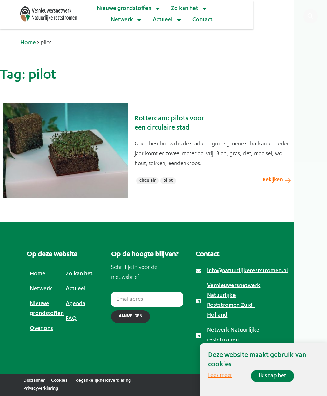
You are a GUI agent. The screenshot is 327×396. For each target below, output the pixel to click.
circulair (147, 180)
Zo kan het (189, 8)
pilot (168, 180)
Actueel (167, 20)
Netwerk (127, 20)
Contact (202, 20)
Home (28, 43)
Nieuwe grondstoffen (129, 8)
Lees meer (220, 376)
